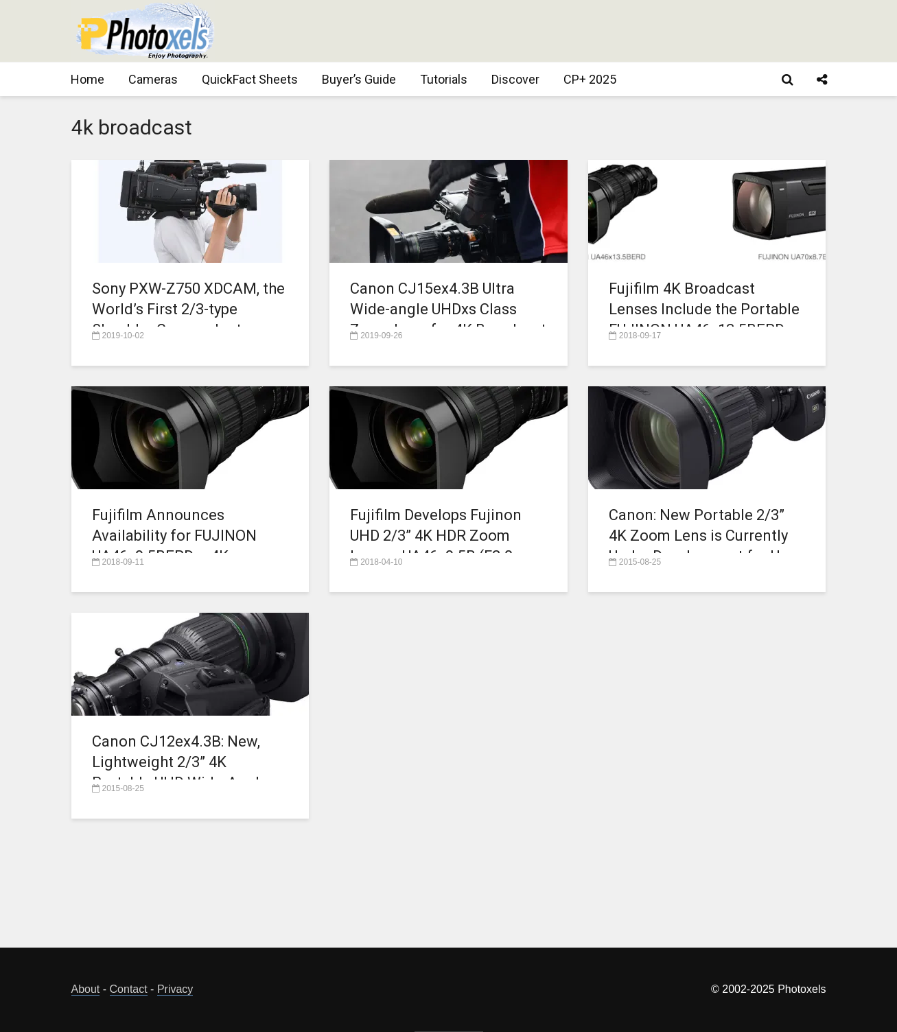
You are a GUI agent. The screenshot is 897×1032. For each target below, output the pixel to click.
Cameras (153, 79)
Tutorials (443, 79)
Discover (515, 79)
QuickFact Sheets (250, 79)
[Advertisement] (576, 31)
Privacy (175, 989)
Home (87, 79)
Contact (129, 989)
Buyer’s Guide (359, 79)
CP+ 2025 (589, 79)
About (85, 989)
